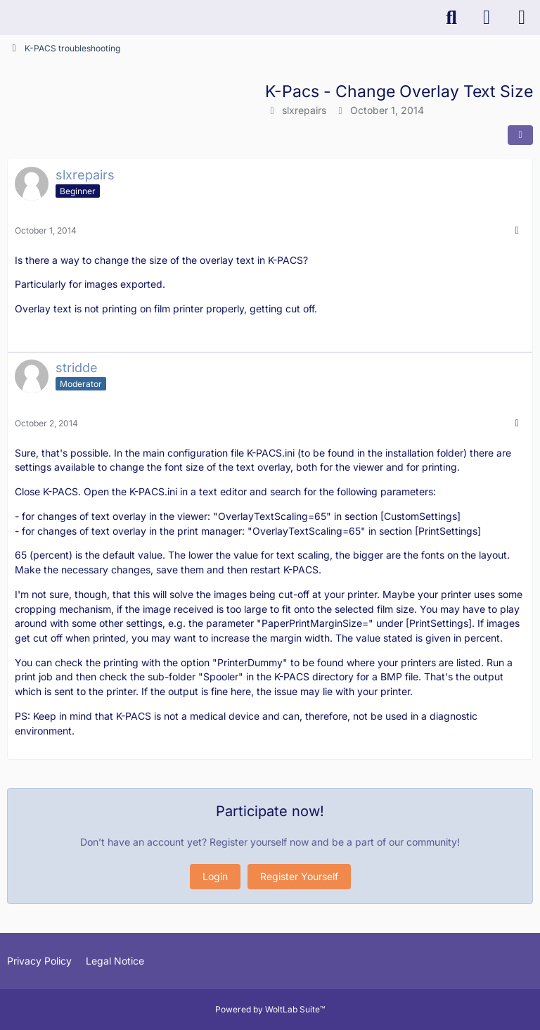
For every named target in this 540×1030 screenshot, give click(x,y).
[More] (517, 230)
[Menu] (522, 18)
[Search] (451, 18)
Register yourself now (259, 842)
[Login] (486, 17)
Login (215, 876)
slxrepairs (304, 110)
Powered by (270, 1009)
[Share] (520, 135)
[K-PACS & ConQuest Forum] (7, 18)
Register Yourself (299, 876)
